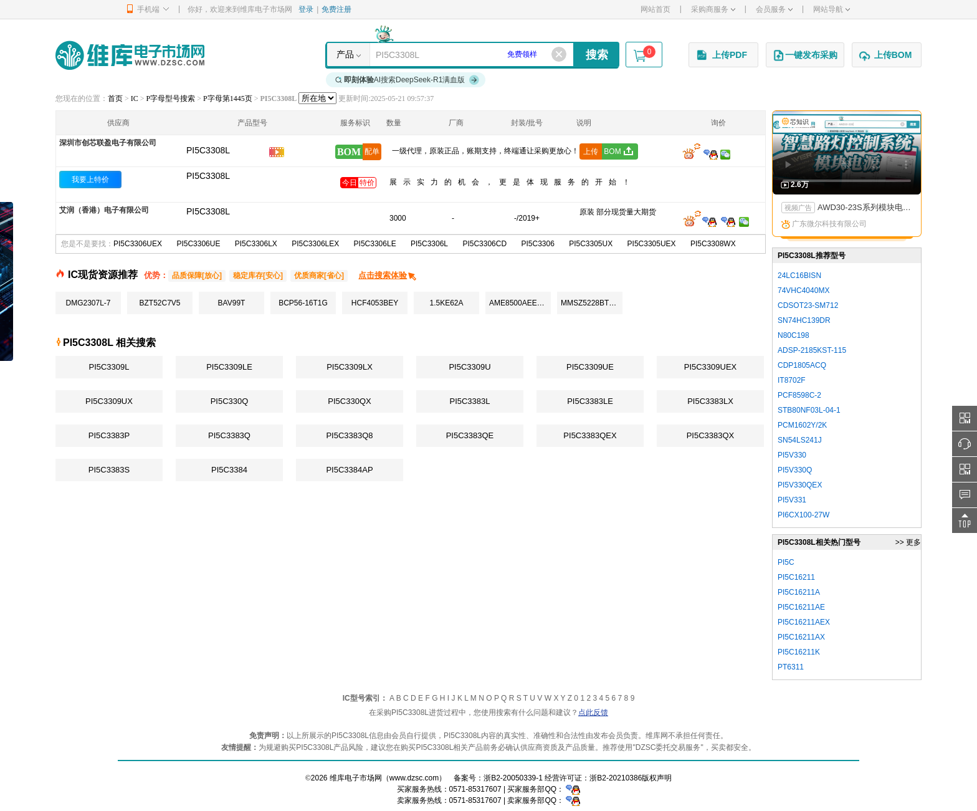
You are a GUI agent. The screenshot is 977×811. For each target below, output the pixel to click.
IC (134, 98)
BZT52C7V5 (159, 303)
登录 (305, 9)
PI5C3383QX (711, 435)
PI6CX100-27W (803, 515)
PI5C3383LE (590, 401)
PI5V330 (792, 455)
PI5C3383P (109, 435)
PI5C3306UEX (137, 243)
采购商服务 (713, 9)
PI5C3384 (229, 469)
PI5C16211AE (801, 607)
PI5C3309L (108, 367)
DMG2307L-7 (87, 303)
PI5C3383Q (229, 435)
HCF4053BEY (374, 303)
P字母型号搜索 (171, 98)
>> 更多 (908, 542)
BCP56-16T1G (303, 303)
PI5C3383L (469, 401)
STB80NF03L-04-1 (809, 410)
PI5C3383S (109, 469)
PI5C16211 (796, 577)
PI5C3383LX (710, 401)
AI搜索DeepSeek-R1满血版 (407, 79)
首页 (115, 98)
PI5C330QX (349, 401)
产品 (345, 54)
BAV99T (231, 303)
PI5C (786, 562)
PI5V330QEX (800, 485)
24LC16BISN (799, 275)
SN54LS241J (800, 440)
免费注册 (336, 9)
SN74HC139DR (804, 320)
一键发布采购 (805, 55)
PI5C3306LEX (315, 243)
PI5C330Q (230, 401)
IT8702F (792, 380)
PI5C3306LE (375, 243)
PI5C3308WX (713, 243)
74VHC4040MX (803, 290)
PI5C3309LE (229, 367)
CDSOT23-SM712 (808, 305)
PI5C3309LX (349, 367)
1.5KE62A (446, 303)
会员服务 (774, 9)
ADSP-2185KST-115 (812, 350)
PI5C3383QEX (589, 435)
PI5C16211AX (801, 637)
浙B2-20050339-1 (513, 778)
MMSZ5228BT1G (590, 303)
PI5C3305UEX (651, 243)
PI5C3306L (429, 243)
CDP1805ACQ (802, 365)
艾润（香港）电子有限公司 (104, 210)
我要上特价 (90, 179)
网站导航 (831, 9)
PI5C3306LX (256, 243)
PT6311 (791, 667)
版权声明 (657, 778)
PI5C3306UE (198, 243)
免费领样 (522, 54)
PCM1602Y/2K (802, 425)
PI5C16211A (799, 592)
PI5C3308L (208, 176)
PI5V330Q (795, 470)
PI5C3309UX (109, 401)
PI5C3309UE (590, 367)
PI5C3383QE (470, 435)
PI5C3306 (537, 243)
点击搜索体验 (387, 275)
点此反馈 (593, 712)
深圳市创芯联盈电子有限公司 (107, 142)
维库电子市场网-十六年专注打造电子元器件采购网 (129, 55)
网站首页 (655, 9)
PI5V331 (792, 500)
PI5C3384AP (349, 469)
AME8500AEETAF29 (520, 303)
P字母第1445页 (227, 98)
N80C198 (793, 335)
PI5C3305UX (590, 243)
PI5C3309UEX (710, 367)
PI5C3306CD (484, 243)
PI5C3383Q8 (349, 435)
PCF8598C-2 (799, 395)
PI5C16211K (799, 652)
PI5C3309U (469, 367)
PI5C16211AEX (804, 622)
